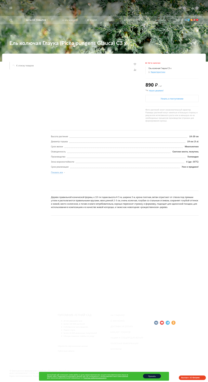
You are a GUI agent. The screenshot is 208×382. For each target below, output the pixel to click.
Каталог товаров (120, 332)
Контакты (116, 349)
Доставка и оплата (121, 326)
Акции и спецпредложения (126, 337)
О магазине (117, 320)
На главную (117, 315)
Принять (152, 376)
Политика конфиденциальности (94, 378)
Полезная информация (124, 343)
